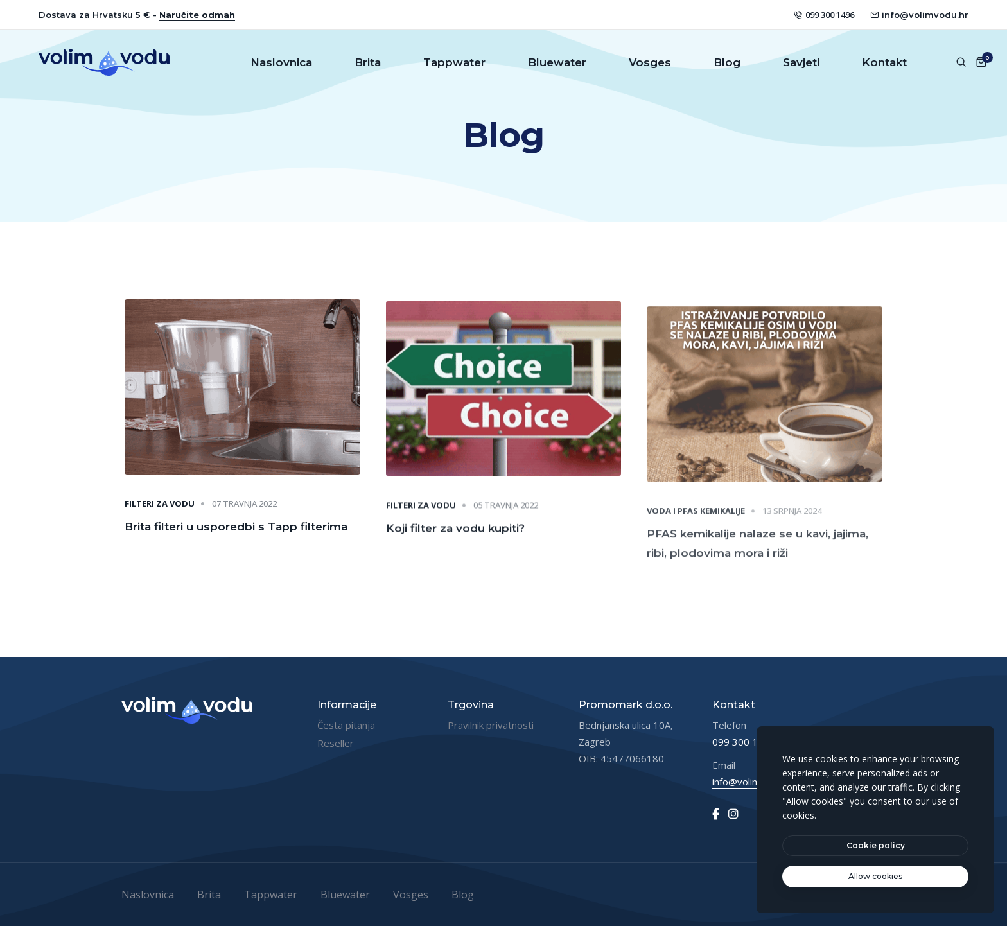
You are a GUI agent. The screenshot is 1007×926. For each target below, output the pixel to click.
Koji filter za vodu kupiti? (455, 538)
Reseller (335, 743)
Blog (727, 62)
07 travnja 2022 (244, 508)
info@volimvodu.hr (919, 15)
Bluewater (557, 62)
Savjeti (801, 62)
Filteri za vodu (160, 508)
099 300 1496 (824, 15)
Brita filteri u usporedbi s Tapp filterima (236, 530)
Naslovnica (281, 62)
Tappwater (454, 62)
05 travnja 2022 (505, 515)
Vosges (650, 62)
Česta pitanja (346, 725)
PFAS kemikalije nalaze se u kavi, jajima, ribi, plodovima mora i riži (757, 560)
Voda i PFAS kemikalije (696, 527)
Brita (368, 62)
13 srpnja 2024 (791, 527)
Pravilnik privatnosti (491, 725)
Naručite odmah (197, 15)
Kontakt (884, 62)
